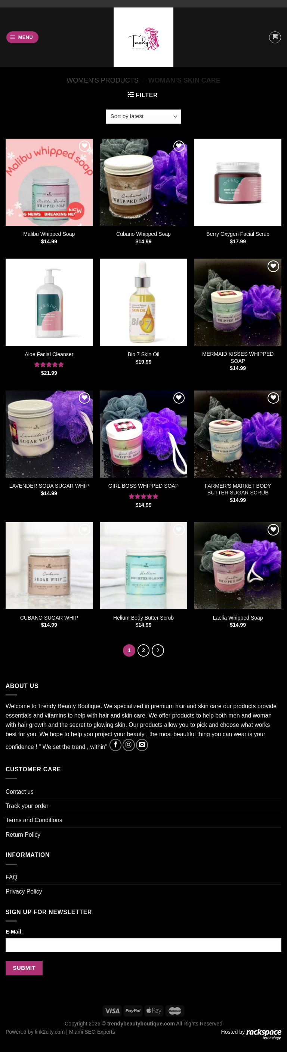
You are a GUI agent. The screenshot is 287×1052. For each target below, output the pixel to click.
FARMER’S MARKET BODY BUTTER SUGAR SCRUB (238, 489)
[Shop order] (143, 116)
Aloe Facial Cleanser (49, 354)
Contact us (20, 792)
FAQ (11, 877)
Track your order (27, 806)
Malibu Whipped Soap (49, 234)
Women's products (103, 80)
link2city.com (50, 1032)
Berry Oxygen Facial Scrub (237, 234)
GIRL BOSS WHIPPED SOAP (143, 486)
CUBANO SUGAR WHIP (49, 618)
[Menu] (22, 37)
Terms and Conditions (34, 820)
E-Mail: (14, 932)
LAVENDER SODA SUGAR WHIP (49, 486)
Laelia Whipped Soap (238, 618)
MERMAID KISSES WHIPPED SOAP (238, 357)
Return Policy (23, 835)
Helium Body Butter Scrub (143, 618)
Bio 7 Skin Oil (144, 354)
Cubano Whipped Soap (143, 234)
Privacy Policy (24, 891)
